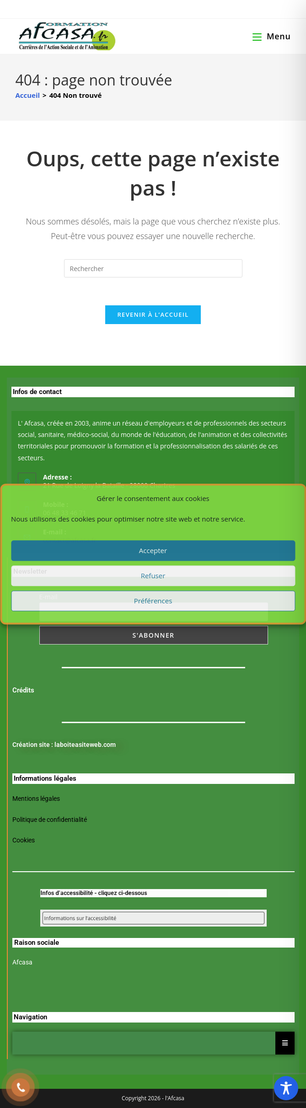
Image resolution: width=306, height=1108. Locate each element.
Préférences (153, 600)
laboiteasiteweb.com (85, 744)
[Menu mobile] (271, 36)
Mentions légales (36, 798)
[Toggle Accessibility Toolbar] (286, 1088)
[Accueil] (27, 95)
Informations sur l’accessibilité (105, 918)
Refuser (153, 575)
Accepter (153, 550)
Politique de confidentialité (49, 819)
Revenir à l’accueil (152, 314)
